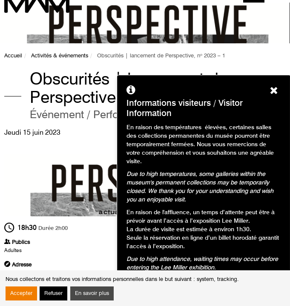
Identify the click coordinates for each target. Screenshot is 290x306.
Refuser (53, 293)
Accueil (13, 56)
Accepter (21, 293)
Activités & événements (59, 56)
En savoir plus (92, 293)
